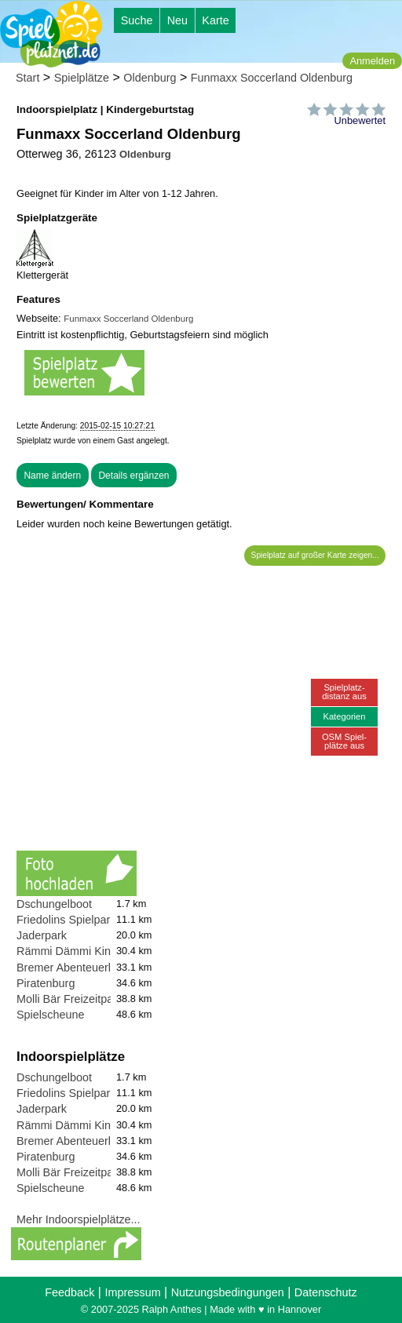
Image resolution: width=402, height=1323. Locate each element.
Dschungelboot (54, 904)
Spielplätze (81, 77)
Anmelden (372, 61)
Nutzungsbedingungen (227, 1292)
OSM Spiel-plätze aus (344, 741)
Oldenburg (149, 77)
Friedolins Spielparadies (76, 919)
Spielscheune (50, 1014)
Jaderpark (41, 935)
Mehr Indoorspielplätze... (78, 1219)
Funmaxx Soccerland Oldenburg (272, 77)
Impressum (132, 1292)
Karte (215, 20)
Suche (137, 20)
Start (27, 77)
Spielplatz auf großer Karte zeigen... (315, 555)
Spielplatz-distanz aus (344, 692)
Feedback (69, 1292)
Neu (177, 20)
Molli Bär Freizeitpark (69, 999)
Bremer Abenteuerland (73, 967)
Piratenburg (45, 983)
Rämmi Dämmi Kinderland (82, 951)
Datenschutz (325, 1292)
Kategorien (344, 716)
